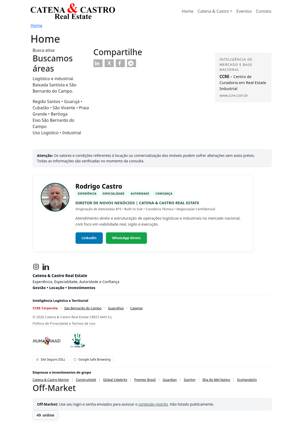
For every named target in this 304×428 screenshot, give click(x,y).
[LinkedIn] (46, 266)
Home (188, 11)
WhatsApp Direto (126, 237)
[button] (98, 63)
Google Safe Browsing (92, 359)
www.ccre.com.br (234, 95)
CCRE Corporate (45, 308)
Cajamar (136, 308)
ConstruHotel (86, 380)
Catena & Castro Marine (51, 380)
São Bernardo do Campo (83, 308)
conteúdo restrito (153, 404)
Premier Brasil (145, 380)
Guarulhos (116, 308)
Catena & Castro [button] (213, 11)
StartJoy (189, 380)
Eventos (244, 11)
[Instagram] (36, 266)
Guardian (170, 380)
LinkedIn (89, 237)
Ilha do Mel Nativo (216, 380)
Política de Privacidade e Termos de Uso (64, 323)
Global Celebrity (115, 380)
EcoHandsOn (247, 380)
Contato (264, 11)
